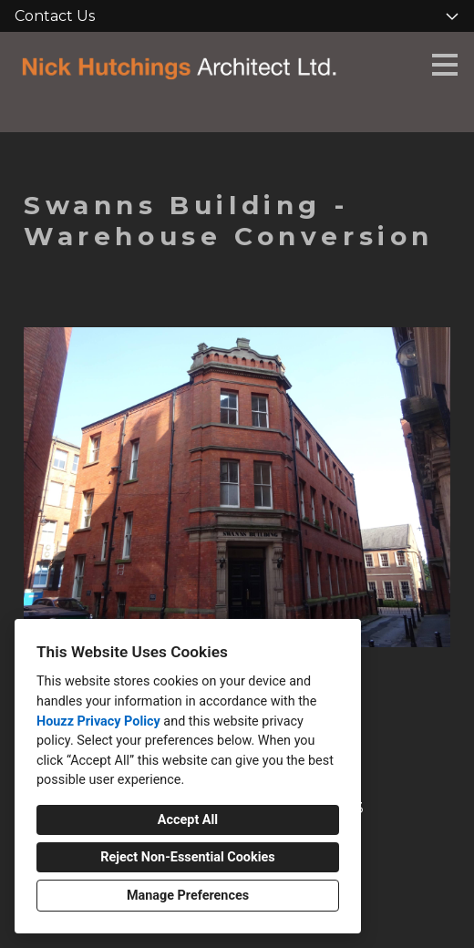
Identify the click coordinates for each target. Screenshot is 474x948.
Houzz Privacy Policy (98, 721)
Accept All (188, 820)
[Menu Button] (445, 64)
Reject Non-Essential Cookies (187, 857)
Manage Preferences (188, 895)
